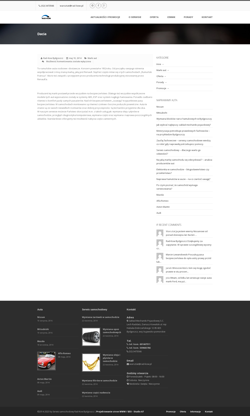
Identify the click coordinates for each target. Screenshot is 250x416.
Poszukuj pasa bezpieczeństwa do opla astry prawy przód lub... (183, 258)
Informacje (195, 412)
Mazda (160, 194)
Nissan (160, 106)
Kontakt (207, 17)
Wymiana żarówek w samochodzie (100, 317)
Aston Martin (163, 206)
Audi (158, 212)
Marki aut (92, 58)
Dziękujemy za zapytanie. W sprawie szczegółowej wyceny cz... (183, 245)
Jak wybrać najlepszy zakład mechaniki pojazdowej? (183, 124)
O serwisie (135, 17)
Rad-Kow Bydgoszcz (53, 58)
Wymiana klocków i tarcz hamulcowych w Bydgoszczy (184, 118)
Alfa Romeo (162, 200)
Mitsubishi (161, 112)
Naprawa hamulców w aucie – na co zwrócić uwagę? (183, 179)
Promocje (161, 88)
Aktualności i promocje (105, 17)
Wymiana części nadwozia (96, 392)
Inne (158, 64)
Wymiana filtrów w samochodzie (99, 380)
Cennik (171, 17)
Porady (188, 17)
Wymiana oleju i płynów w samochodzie (111, 358)
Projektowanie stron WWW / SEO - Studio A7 (120, 411)
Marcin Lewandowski (177, 254)
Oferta (154, 17)
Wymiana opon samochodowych (112, 331)
